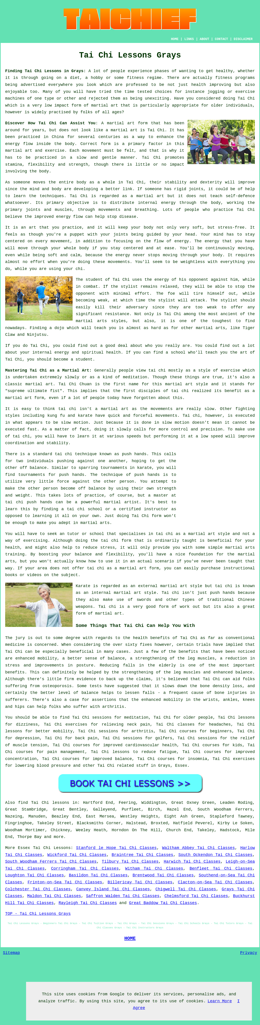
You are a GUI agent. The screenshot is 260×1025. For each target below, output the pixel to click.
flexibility (41, 164)
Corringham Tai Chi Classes (85, 868)
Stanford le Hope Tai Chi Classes (116, 848)
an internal (97, 592)
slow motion (74, 422)
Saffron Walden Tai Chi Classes (123, 896)
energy (168, 203)
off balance (33, 468)
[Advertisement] (217, 482)
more (58, 837)
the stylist (124, 286)
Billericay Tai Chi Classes (140, 882)
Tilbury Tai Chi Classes (130, 861)
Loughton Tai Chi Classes (34, 875)
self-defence (240, 196)
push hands (134, 454)
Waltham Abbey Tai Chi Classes (198, 848)
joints (196, 189)
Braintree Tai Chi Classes (142, 855)
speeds (134, 436)
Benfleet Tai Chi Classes (220, 868)
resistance (117, 314)
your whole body (70, 248)
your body (142, 227)
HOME (175, 39)
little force (54, 481)
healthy (224, 71)
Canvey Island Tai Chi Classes (113, 889)
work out (190, 606)
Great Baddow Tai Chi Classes (163, 903)
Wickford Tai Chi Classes (77, 855)
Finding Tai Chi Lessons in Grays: (45, 71)
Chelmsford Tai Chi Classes (196, 896)
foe (171, 293)
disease (127, 216)
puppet (77, 234)
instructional (239, 568)
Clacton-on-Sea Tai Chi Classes (215, 882)
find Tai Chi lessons (43, 802)
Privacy (248, 953)
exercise (54, 150)
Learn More (220, 1001)
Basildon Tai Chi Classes (98, 875)
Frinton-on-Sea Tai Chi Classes (65, 882)
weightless (193, 262)
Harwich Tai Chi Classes (192, 861)
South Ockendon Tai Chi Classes (215, 855)
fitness (223, 78)
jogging (216, 91)
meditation (135, 377)
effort (37, 262)
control (179, 429)
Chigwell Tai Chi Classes (186, 889)
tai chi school (84, 509)
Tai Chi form (146, 516)
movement (91, 150)
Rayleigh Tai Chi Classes (88, 903)
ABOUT (204, 39)
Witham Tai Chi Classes (154, 868)
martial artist (121, 502)
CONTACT (221, 39)
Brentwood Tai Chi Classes (163, 875)
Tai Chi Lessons (52, 848)
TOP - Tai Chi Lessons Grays (38, 913)
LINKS (189, 39)
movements (166, 415)
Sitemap (11, 953)
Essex (181, 765)
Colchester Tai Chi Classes (38, 889)
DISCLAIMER (243, 39)
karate (144, 468)
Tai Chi (246, 98)
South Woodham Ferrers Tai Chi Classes (51, 861)
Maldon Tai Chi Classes (54, 896)
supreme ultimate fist (34, 391)
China (58, 137)
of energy (178, 241)
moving (245, 248)
